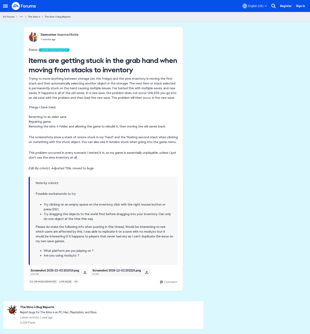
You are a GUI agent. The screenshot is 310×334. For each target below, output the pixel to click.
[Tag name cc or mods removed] (43, 281)
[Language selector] (255, 6)
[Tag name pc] (76, 281)
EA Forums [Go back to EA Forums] (9, 16)
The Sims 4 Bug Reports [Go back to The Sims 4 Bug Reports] (58, 16)
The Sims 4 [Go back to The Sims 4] (34, 16)
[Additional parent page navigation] (21, 17)
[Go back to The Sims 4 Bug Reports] (58, 307)
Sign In (300, 6)
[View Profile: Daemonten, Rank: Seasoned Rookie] (34, 37)
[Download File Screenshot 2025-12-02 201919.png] (85, 272)
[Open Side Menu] (5, 6)
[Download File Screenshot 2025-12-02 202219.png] (146, 272)
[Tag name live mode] (65, 281)
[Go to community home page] (24, 6)
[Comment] (168, 282)
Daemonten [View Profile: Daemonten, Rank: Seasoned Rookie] (48, 34)
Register (286, 6)
